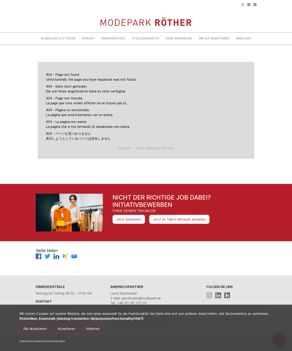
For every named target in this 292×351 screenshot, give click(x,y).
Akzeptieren (66, 329)
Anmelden (243, 38)
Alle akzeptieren (35, 329)
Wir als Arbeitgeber (214, 38)
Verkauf (88, 38)
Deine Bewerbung (179, 38)
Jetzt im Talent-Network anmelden (179, 219)
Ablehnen (93, 329)
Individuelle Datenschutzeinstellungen (42, 341)
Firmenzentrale (113, 38)
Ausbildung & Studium (58, 38)
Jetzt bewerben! (128, 219)
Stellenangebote (145, 38)
